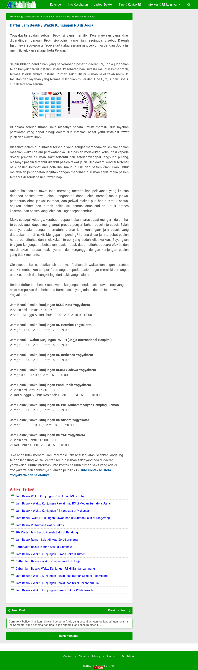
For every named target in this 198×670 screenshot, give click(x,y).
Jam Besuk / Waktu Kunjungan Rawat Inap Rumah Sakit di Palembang (62, 576)
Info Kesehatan (78, 4)
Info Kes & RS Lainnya (164, 4)
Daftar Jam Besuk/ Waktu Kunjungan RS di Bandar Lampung (55, 568)
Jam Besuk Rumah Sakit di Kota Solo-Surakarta (47, 539)
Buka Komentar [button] (69, 636)
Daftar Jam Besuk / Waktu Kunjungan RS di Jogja (51, 25)
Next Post (18, 610)
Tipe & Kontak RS (130, 4)
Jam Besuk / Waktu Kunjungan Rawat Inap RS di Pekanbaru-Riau (58, 583)
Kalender (56, 4)
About (82, 656)
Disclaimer (128, 656)
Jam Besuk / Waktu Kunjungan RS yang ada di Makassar (53, 510)
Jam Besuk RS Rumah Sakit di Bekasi (40, 525)
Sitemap (111, 656)
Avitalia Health (106, 666)
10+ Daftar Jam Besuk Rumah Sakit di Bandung (47, 532)
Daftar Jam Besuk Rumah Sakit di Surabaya (44, 547)
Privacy (96, 656)
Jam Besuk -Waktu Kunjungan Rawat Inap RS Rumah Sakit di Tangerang (63, 518)
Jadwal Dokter (103, 4)
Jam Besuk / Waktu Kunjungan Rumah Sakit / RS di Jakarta (55, 590)
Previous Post (117, 610)
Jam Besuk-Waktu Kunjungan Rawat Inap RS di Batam (51, 496)
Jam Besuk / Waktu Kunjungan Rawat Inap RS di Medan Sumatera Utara (63, 503)
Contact (68, 656)
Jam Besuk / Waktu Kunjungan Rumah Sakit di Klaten (51, 554)
